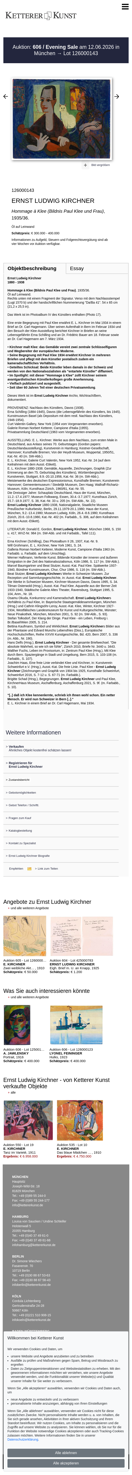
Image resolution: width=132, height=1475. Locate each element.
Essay (77, 268)
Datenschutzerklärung (22, 1439)
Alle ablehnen (66, 1453)
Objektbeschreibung (32, 268)
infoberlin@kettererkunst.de (31, 1285)
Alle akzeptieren (66, 1463)
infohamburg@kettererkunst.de (33, 1245)
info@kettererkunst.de (27, 1205)
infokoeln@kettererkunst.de (31, 1320)
